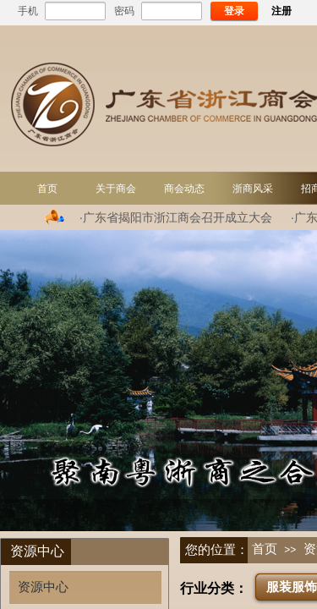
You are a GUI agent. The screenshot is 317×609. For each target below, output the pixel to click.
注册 (281, 11)
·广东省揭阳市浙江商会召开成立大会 (175, 217)
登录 (234, 11)
